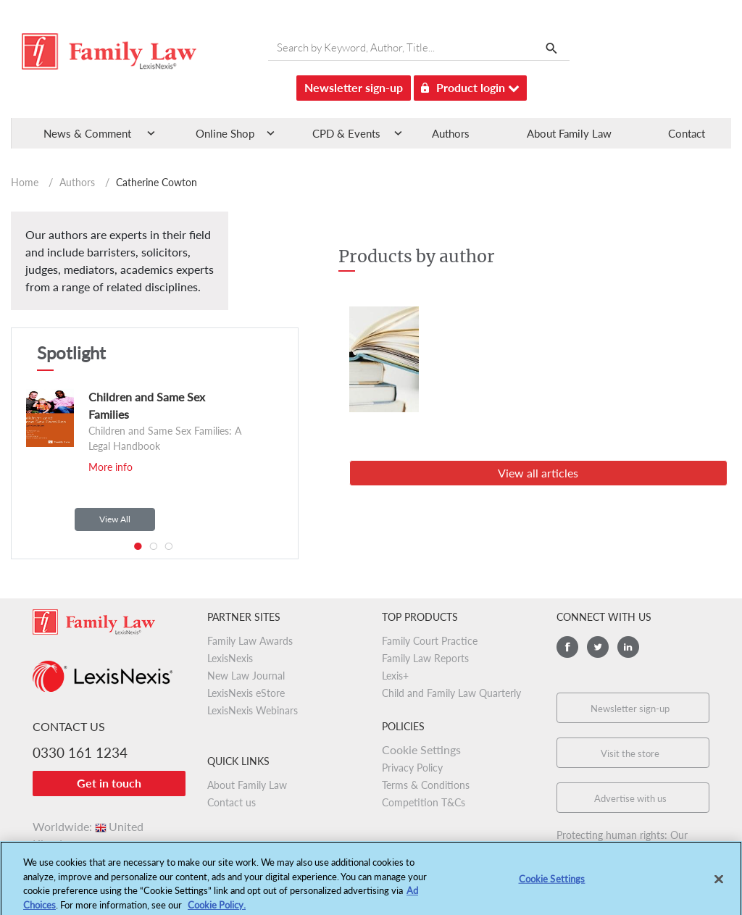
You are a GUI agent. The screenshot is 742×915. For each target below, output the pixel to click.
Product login (470, 85)
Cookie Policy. (217, 908)
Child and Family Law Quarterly (451, 693)
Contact (686, 133)
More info (110, 467)
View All (114, 519)
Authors (451, 133)
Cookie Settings (421, 749)
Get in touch (109, 783)
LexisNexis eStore (246, 693)
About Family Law (569, 133)
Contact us (231, 802)
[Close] (719, 883)
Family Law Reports (425, 658)
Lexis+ (395, 675)
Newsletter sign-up (353, 87)
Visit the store (630, 753)
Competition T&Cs (423, 802)
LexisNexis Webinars (252, 710)
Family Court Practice (430, 641)
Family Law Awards (250, 641)
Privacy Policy (412, 767)
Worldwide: (88, 826)
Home (24, 182)
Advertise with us (630, 798)
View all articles (538, 473)
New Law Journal (246, 675)
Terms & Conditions (426, 785)
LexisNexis (230, 658)
